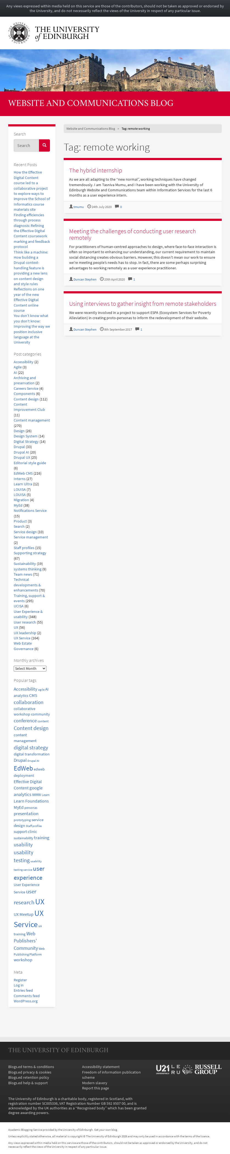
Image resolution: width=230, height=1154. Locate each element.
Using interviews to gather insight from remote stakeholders (142, 303)
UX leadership (25, 633)
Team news (23, 574)
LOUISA (20, 489)
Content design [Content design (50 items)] (31, 728)
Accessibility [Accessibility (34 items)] (25, 689)
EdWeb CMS (23, 473)
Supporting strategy (30, 553)
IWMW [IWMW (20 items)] (36, 794)
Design (19, 431)
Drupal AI (21, 452)
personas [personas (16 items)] (30, 808)
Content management (32, 420)
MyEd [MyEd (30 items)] (19, 807)
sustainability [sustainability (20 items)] (23, 838)
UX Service (22, 638)
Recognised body (91, 1108)
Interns (20, 479)
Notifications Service (30, 510)
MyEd (18, 505)
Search (19, 526)
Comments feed (27, 996)
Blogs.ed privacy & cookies (29, 1072)
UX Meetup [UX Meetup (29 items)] (23, 914)
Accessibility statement (101, 1066)
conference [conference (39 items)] (25, 720)
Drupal (19, 447)
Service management (31, 537)
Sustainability (25, 563)
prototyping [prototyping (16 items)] (22, 820)
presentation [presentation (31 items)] (26, 814)
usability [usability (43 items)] (23, 844)
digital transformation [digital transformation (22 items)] (32, 754)
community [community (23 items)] (40, 714)
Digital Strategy (26, 441)
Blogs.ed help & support (28, 1083)
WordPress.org (26, 1001)
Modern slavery (94, 1083)
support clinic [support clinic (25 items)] (25, 831)
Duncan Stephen (85, 279)
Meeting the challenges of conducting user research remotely (132, 234)
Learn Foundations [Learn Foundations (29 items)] (31, 801)
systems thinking (27, 569)
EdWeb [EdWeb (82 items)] (23, 768)
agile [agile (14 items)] (41, 689)
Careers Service (26, 388)
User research (25, 622)
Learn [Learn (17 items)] (46, 795)
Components (24, 393)
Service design (25, 532)
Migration (21, 500)
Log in (19, 985)
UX (16, 627)
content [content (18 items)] (43, 721)
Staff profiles (24, 548)
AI (15, 372)
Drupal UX (22, 457)
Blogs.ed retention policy (28, 1077)
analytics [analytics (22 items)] (21, 695)
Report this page (95, 1088)
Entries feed (23, 990)
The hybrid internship (95, 170)
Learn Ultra (23, 484)
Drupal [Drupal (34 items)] (20, 760)
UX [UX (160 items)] (39, 901)
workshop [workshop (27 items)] (23, 959)
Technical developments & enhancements (27, 585)
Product (20, 521)
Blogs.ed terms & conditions (31, 1066)
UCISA (19, 606)
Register (20, 980)
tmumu (79, 207)
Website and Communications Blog (90, 103)
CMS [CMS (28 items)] (33, 695)
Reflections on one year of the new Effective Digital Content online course (29, 300)
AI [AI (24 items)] (47, 689)
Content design (26, 399)
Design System (26, 436)
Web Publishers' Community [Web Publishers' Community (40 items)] (26, 940)
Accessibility (23, 362)
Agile (18, 367)
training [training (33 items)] (41, 838)
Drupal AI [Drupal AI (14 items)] (33, 761)
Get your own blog (105, 1130)
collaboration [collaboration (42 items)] (28, 702)
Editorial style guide (30, 463)
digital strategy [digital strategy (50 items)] (31, 747)
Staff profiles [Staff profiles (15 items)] (34, 826)
